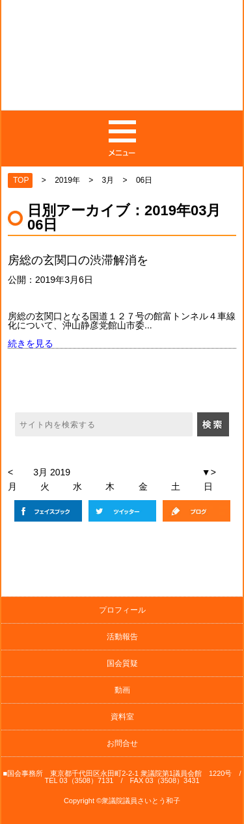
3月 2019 (51, 472)
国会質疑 (122, 663)
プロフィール (122, 610)
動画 (122, 690)
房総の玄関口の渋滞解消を (78, 260)
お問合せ (122, 743)
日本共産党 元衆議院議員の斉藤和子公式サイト (122, 63)
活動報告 (122, 637)
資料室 (122, 717)
